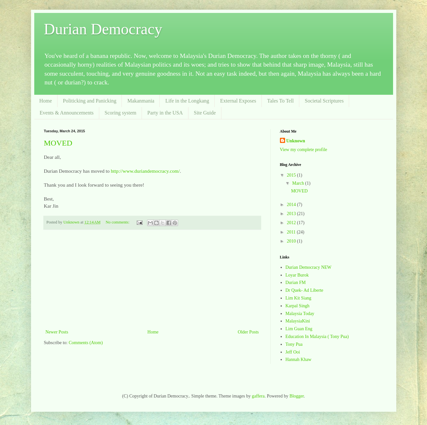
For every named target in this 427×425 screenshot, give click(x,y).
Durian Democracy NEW (308, 267)
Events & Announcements (67, 112)
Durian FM (295, 282)
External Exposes (238, 101)
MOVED (58, 143)
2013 (292, 213)
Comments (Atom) (86, 342)
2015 (292, 175)
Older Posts (248, 332)
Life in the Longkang (187, 101)
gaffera (258, 396)
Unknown (295, 140)
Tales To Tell (280, 101)
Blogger (296, 396)
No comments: (118, 222)
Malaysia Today (299, 313)
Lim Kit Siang (298, 298)
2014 (292, 204)
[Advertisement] (152, 279)
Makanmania (141, 101)
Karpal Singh (297, 305)
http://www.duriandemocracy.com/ (145, 171)
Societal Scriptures (324, 101)
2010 (292, 241)
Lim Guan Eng (298, 328)
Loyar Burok (297, 275)
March (298, 183)
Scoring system (120, 112)
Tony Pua (294, 344)
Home (45, 101)
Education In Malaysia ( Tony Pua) (317, 336)
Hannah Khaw (298, 359)
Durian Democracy (103, 29)
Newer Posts (57, 332)
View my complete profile (303, 149)
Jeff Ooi (292, 352)
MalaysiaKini (297, 321)
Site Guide (205, 112)
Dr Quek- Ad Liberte (304, 290)
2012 (292, 222)
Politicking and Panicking (89, 101)
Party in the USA (165, 112)
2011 (292, 232)
